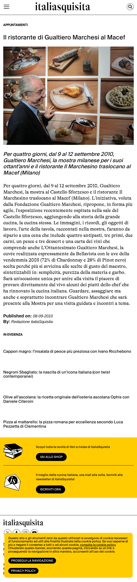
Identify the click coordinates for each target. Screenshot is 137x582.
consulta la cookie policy (98, 545)
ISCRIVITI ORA (50, 489)
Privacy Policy (23, 571)
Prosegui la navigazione (32, 560)
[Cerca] (130, 6)
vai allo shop (51, 457)
